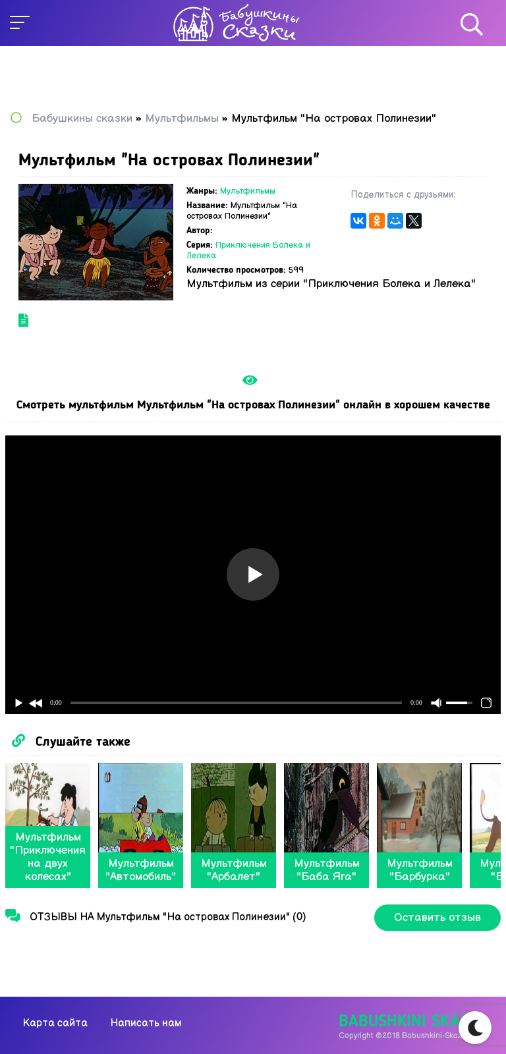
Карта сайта (55, 1023)
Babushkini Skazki (411, 1022)
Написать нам (146, 1023)
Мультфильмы (247, 191)
